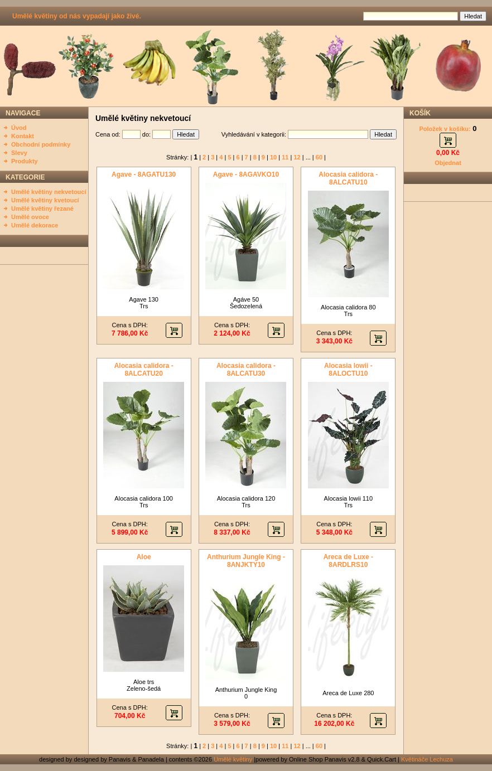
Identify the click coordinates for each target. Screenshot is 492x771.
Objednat (448, 162)
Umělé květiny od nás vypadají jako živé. (76, 16)
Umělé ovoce (30, 217)
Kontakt (22, 136)
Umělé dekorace (34, 225)
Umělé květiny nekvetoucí (48, 191)
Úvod (19, 127)
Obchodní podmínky (40, 144)
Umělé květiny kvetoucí (45, 200)
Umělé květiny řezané (42, 208)
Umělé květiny (233, 759)
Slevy (19, 152)
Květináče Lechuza (427, 759)
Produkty (24, 161)
